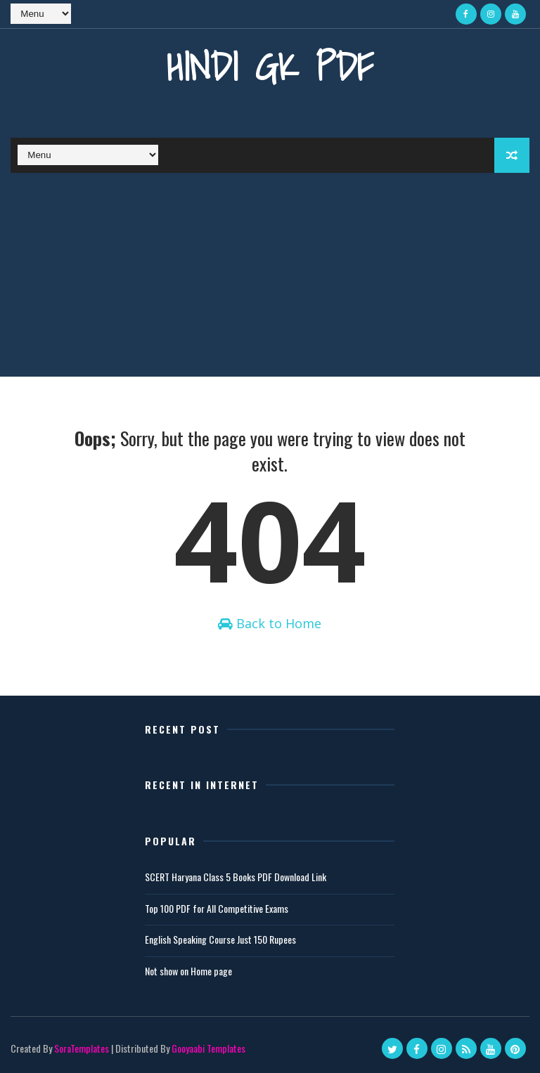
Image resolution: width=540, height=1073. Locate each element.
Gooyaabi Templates (208, 1048)
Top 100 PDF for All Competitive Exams (216, 908)
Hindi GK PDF (270, 66)
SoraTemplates (81, 1048)
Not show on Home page (188, 970)
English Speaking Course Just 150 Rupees (220, 939)
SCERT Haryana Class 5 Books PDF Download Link (235, 876)
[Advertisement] (270, 278)
